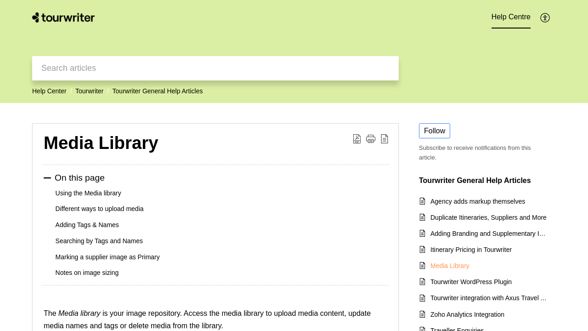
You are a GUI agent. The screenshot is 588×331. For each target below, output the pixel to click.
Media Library (101, 143)
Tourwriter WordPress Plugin (471, 281)
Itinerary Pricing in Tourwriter (471, 249)
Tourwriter (89, 91)
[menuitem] (545, 17)
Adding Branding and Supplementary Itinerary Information (488, 233)
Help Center (49, 91)
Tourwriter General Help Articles (158, 91)
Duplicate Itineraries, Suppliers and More (488, 217)
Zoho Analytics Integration (467, 314)
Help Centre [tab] (511, 17)
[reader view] (384, 139)
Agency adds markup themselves (477, 201)
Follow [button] (434, 131)
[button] (370, 139)
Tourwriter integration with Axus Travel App (488, 298)
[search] (215, 68)
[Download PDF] (357, 139)
